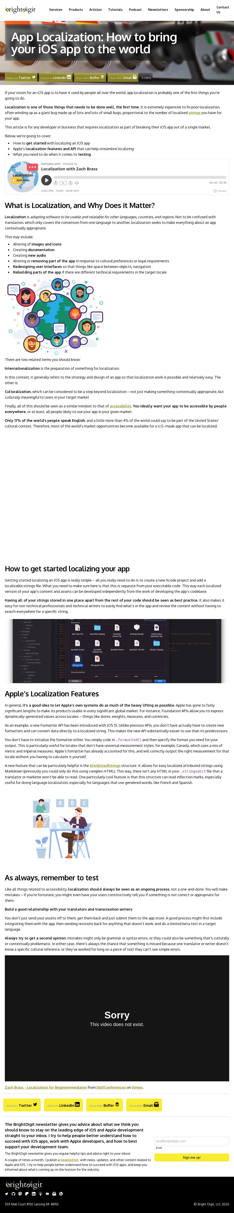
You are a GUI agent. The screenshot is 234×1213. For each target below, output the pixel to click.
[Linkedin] (34, 1194)
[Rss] (61, 1194)
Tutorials (115, 10)
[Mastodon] (20, 1194)
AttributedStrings (105, 765)
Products (76, 10)
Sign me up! (192, 1157)
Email (159, 1147)
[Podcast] (40, 1194)
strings (194, 112)
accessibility (120, 406)
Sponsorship (184, 10)
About (205, 10)
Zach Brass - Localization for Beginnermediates (46, 1087)
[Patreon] (27, 1194)
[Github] (13, 1194)
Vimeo (137, 1087)
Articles (95, 10)
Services (55, 10)
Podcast (135, 10)
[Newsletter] (54, 1194)
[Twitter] (6, 1194)
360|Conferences (111, 1087)
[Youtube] (47, 1194)
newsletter (69, 1160)
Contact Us (223, 9)
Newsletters (158, 10)
